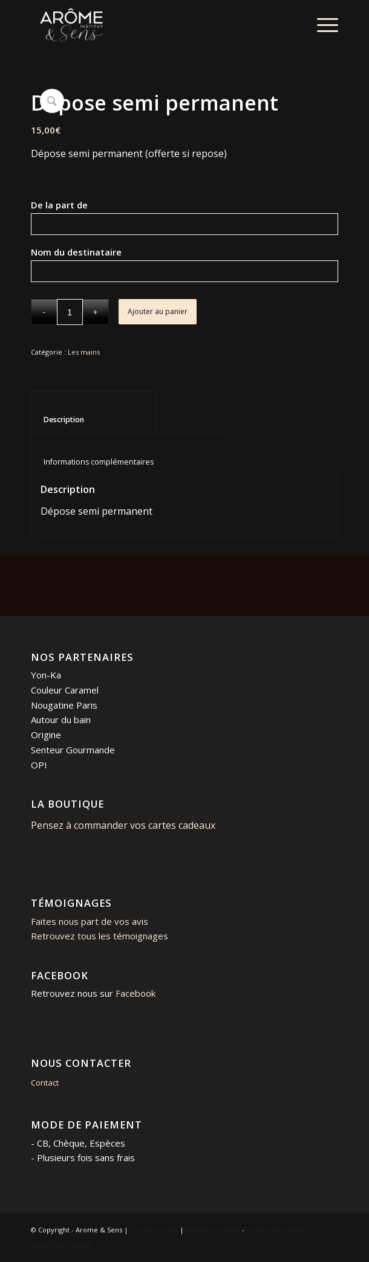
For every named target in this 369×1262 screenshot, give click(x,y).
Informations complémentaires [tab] (131, 462)
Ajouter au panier (158, 311)
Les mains (84, 351)
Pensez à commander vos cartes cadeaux (123, 825)
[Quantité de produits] (70, 312)
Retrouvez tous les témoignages (99, 936)
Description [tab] (94, 419)
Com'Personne (154, 1229)
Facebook (135, 993)
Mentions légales (213, 1229)
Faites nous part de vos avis (89, 921)
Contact (45, 1082)
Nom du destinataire (96, 252)
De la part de (80, 205)
